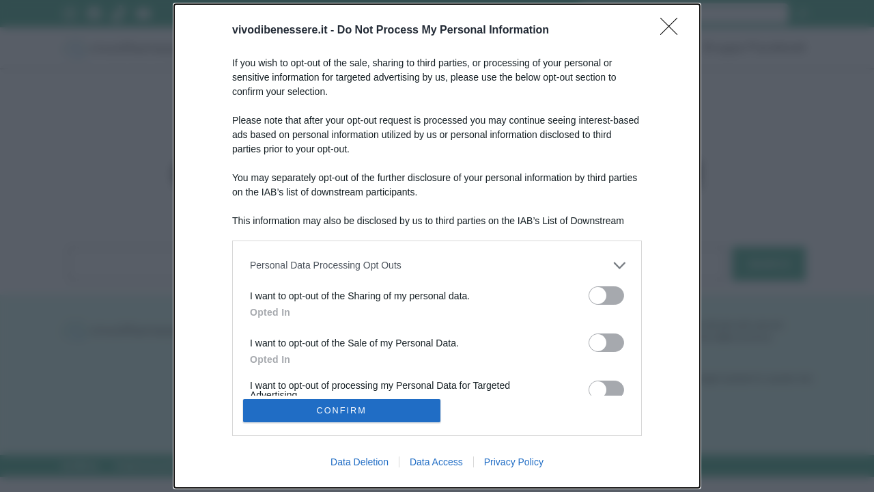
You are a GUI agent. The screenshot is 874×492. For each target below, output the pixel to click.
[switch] (606, 294)
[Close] (673, 29)
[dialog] (437, 246)
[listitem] (437, 264)
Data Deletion (359, 463)
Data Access (436, 463)
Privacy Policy (514, 463)
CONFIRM (343, 410)
